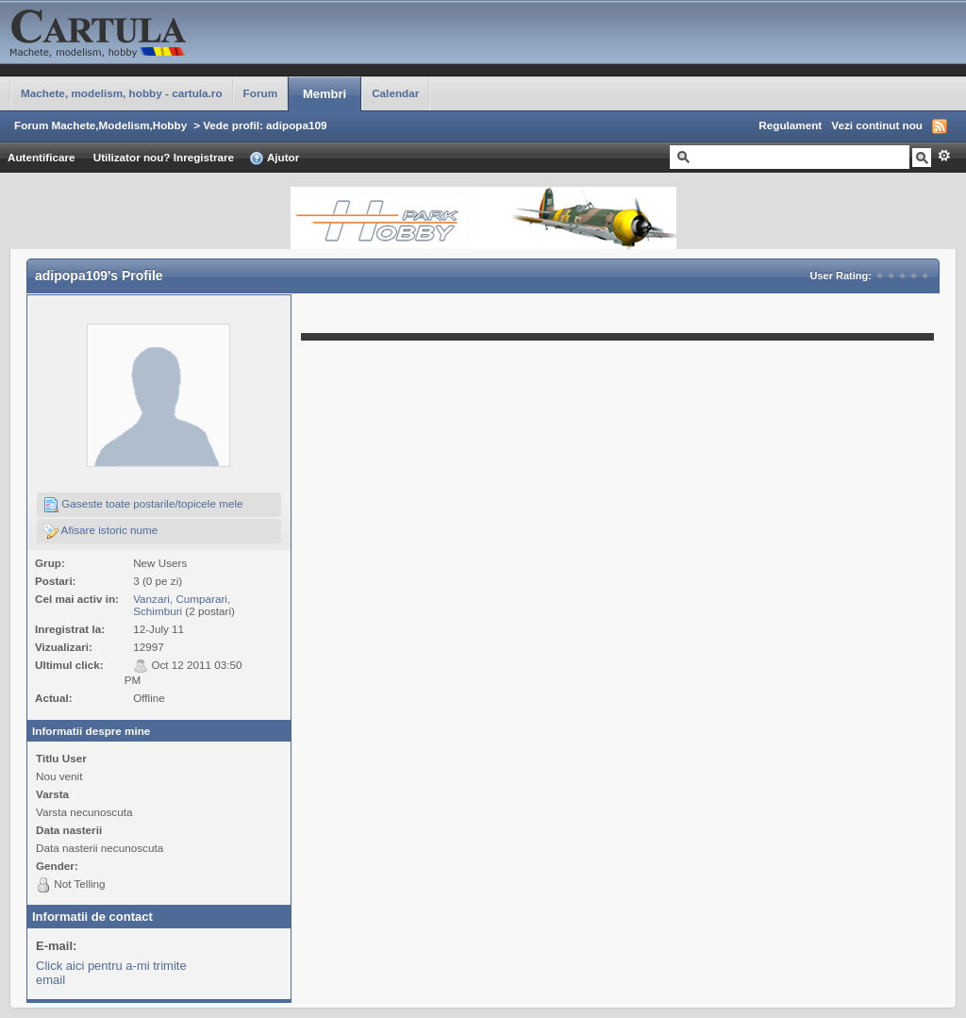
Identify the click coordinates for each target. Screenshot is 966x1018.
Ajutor (274, 158)
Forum (260, 93)
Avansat (944, 155)
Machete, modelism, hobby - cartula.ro (122, 93)
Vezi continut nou (877, 125)
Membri (324, 94)
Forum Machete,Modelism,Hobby (100, 125)
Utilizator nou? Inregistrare (163, 157)
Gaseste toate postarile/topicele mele (143, 504)
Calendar (395, 93)
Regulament (790, 125)
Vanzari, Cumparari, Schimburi (181, 604)
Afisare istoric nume (100, 531)
